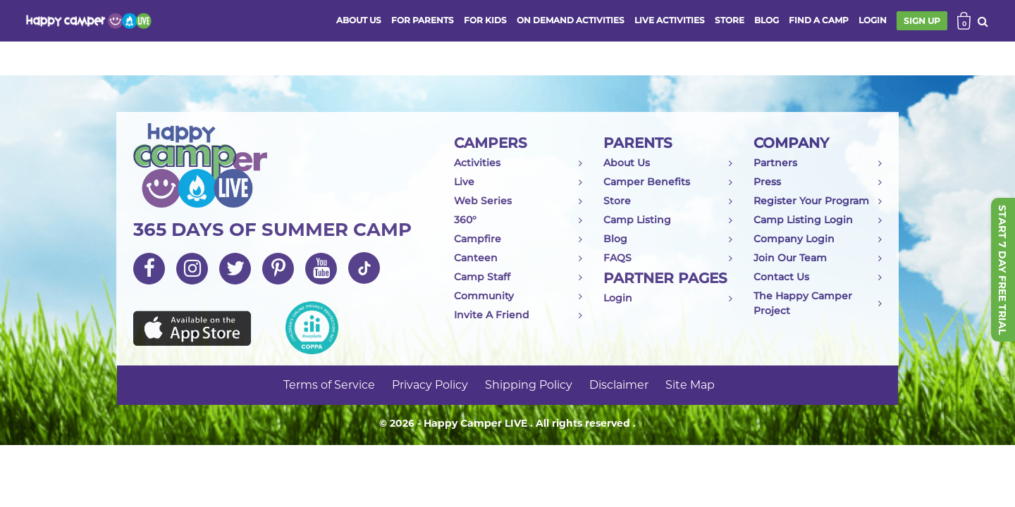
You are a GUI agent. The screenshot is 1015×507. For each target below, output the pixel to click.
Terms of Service (329, 385)
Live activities (669, 20)
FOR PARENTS (422, 20)
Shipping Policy (528, 385)
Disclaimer (618, 385)
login (873, 20)
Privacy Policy (430, 385)
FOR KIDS (485, 20)
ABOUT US (358, 20)
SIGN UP (922, 20)
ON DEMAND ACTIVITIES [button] (571, 20)
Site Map (690, 385)
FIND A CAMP (819, 20)
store (729, 20)
